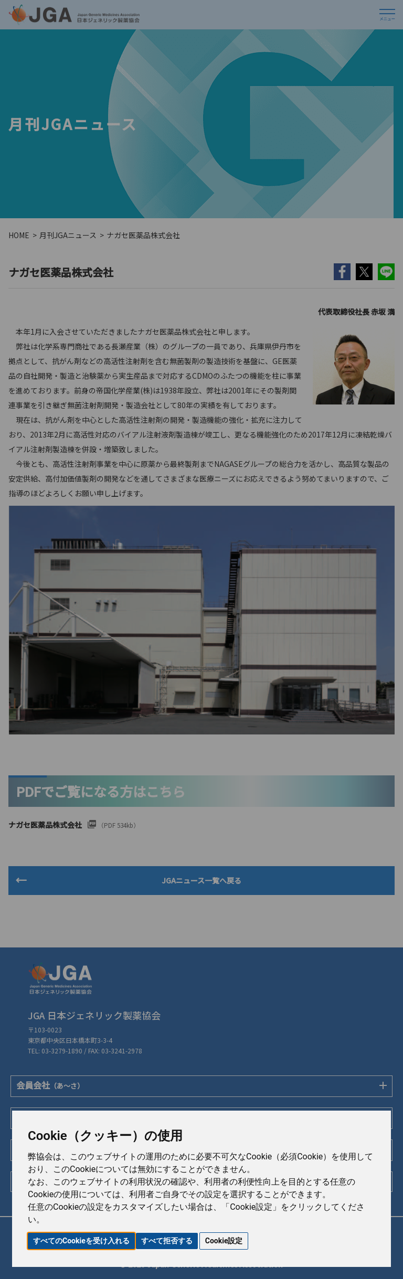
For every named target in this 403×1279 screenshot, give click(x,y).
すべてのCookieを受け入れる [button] (81, 1241)
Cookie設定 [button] (224, 1241)
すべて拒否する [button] (167, 1241)
